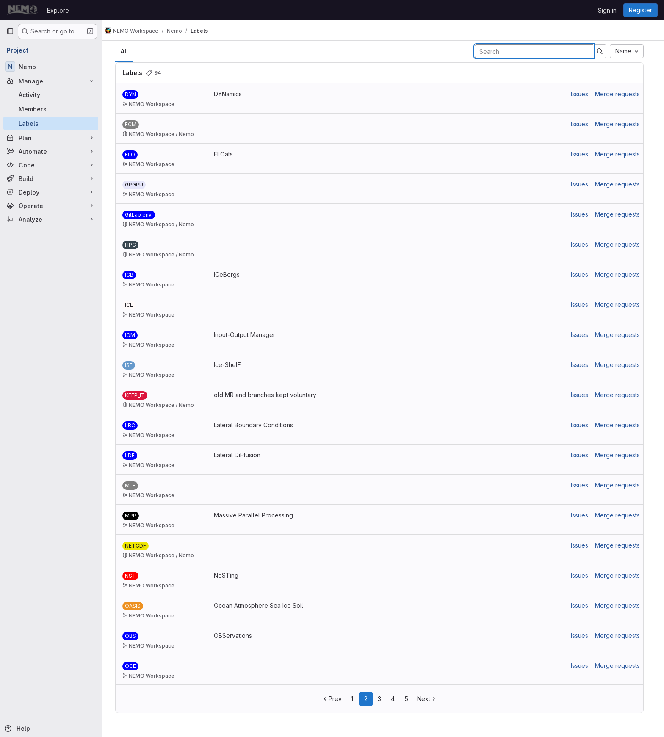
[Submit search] (603, 51)
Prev (335, 698)
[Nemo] (50, 66)
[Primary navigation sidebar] (10, 31)
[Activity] (50, 94)
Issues (583, 93)
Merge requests (620, 93)
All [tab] (127, 51)
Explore (58, 10)
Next (430, 698)
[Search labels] (537, 51)
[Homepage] (22, 10)
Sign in (607, 10)
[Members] (50, 109)
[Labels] (50, 123)
